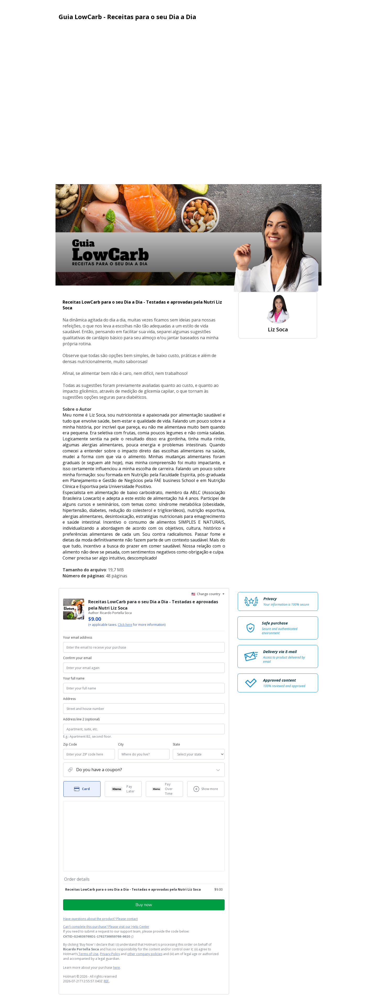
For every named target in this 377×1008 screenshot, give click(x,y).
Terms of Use (88, 954)
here (116, 967)
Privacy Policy (110, 954)
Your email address (77, 637)
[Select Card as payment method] (82, 789)
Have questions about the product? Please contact (100, 919)
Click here (125, 624)
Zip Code (70, 744)
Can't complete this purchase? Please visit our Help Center (106, 926)
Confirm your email (77, 658)
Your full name (74, 678)
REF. (106, 981)
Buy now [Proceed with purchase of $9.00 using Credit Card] (144, 905)
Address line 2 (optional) (81, 719)
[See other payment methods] (205, 789)
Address (69, 699)
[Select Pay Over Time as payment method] (164, 789)
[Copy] (98, 936)
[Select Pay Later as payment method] (123, 789)
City (121, 744)
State (176, 744)
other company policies (144, 954)
